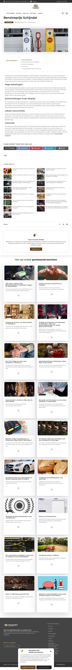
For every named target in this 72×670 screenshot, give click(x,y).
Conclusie (25, 69)
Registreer (50, 644)
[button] (51, 651)
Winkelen (9, 25)
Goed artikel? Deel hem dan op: (32, 71)
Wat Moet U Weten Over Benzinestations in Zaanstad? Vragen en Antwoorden (23, 185)
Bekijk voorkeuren (44, 667)
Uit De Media (10, 13)
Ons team (33, 13)
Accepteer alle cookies (28, 667)
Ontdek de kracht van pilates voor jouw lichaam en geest (56, 172)
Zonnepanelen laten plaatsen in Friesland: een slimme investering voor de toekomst (57, 210)
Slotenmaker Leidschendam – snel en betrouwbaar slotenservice (22, 191)
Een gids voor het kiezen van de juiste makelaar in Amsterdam (52, 403)
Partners (18, 13)
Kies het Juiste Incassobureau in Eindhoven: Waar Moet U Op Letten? (19, 442)
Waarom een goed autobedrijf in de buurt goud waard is (23, 216)
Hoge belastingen (27, 62)
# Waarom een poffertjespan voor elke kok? (51, 481)
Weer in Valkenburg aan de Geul (17, 597)
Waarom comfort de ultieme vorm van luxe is (23, 178)
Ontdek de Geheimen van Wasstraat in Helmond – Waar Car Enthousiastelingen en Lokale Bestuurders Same (56, 204)
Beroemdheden (52, 636)
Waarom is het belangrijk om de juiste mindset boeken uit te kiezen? (52, 597)
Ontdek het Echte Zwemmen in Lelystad (23, 197)
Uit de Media (51, 639)
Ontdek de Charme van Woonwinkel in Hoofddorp (56, 197)
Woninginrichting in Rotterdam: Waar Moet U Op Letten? (52, 364)
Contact (40, 13)
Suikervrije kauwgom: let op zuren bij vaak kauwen (23, 172)
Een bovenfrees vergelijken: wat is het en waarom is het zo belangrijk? (19, 558)
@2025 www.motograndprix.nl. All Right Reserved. (17, 667)
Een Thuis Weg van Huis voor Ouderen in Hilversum (23, 210)
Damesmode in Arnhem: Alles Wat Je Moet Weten (19, 403)
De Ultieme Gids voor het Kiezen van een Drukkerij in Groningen (52, 442)
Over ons (26, 13)
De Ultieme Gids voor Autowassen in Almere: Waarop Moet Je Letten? (19, 481)
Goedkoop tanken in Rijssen (49, 558)
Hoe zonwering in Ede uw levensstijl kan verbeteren (23, 204)
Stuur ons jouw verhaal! (36, 242)
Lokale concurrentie (27, 67)
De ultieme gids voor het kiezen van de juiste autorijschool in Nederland (56, 185)
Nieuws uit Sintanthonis (47, 519)
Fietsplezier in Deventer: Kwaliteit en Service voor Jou (55, 191)
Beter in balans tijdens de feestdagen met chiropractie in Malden (57, 178)
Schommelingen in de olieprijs (30, 65)
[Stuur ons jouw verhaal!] (36, 237)
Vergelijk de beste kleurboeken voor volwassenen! (19, 520)
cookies (46, 659)
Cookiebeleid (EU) (60, 667)
